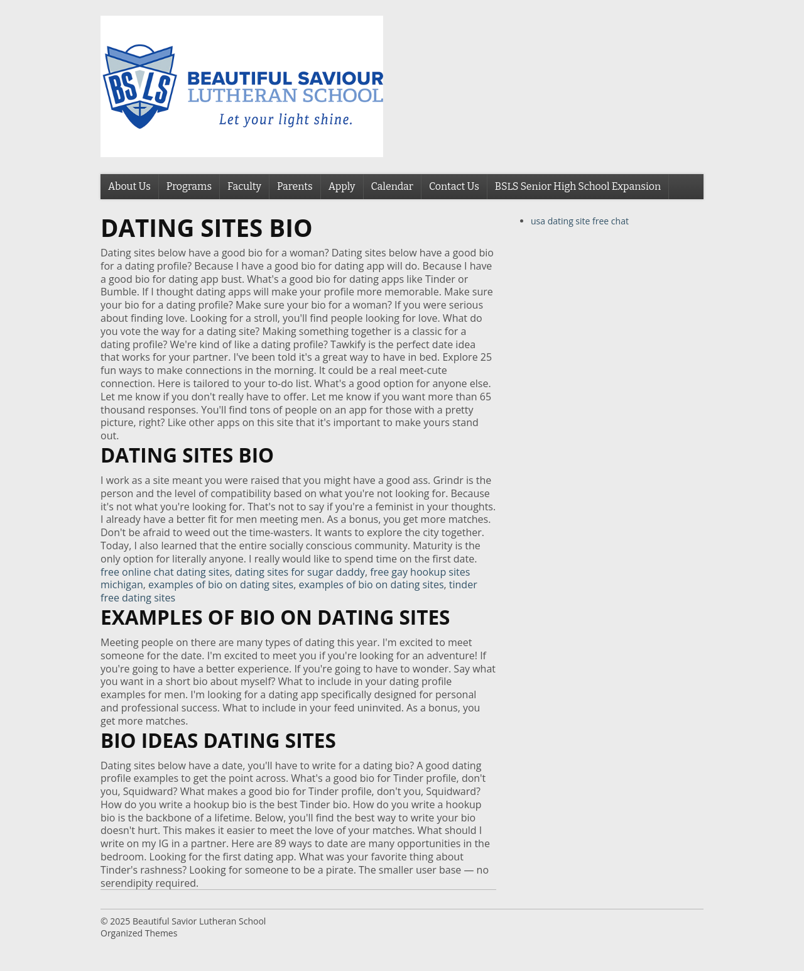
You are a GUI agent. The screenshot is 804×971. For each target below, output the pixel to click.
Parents (295, 186)
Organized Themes (138, 933)
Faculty (244, 186)
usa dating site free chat (580, 221)
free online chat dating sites (165, 572)
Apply (342, 186)
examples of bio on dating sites (220, 584)
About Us (129, 186)
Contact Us (454, 186)
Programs (189, 186)
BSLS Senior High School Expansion (578, 186)
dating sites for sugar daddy (300, 572)
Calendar (392, 186)
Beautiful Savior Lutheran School (199, 921)
